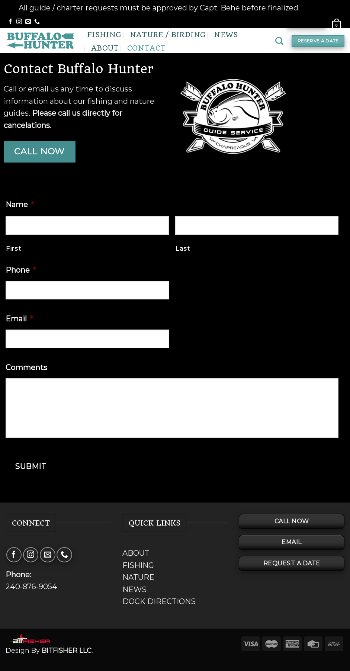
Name (20, 204)
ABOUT (136, 553)
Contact (146, 48)
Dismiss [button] (316, 7)
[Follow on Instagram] (19, 22)
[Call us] (37, 22)
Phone (21, 270)
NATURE (138, 577)
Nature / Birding (168, 34)
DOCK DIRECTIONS (159, 601)
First (13, 248)
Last (183, 248)
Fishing (104, 34)
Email (19, 318)
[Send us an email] (28, 22)
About (105, 48)
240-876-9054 (31, 586)
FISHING (138, 565)
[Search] (279, 40)
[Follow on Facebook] (10, 22)
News (226, 34)
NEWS (134, 589)
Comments (26, 367)
